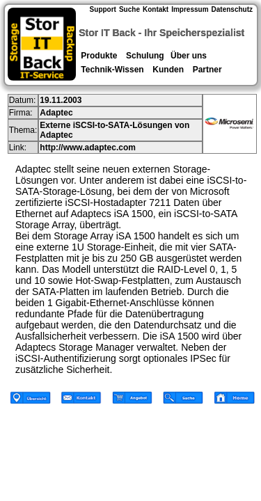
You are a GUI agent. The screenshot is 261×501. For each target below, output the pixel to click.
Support (103, 9)
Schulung (145, 56)
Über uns (189, 56)
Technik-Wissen (112, 69)
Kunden (168, 69)
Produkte (99, 56)
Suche (129, 9)
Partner (207, 69)
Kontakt (155, 9)
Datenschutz (232, 9)
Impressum (189, 9)
